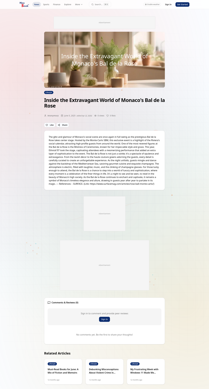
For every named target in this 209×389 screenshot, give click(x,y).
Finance (56, 4)
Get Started (182, 4)
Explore (67, 4)
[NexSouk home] (24, 4)
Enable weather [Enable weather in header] (152, 4)
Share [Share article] (62, 125)
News (36, 4)
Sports (46, 4)
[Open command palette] (100, 4)
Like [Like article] (50, 125)
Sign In (168, 4)
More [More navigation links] (79, 4)
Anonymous (53, 115)
